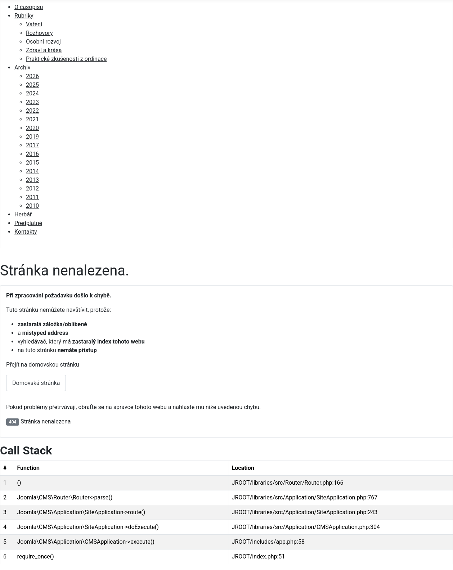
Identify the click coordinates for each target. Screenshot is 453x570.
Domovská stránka (36, 383)
